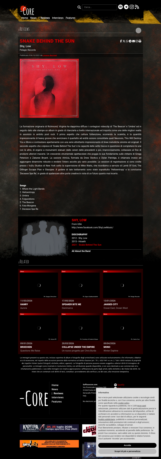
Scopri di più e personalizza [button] (127, 451)
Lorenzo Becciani (50, 55)
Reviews (44, 18)
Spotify (120, 384)
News (33, 18)
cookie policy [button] (123, 403)
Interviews (58, 18)
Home (25, 18)
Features (70, 18)
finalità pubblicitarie (106, 419)
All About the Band (81, 251)
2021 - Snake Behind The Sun (86, 244)
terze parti (141, 406)
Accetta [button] (127, 445)
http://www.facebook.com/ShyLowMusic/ (92, 227)
